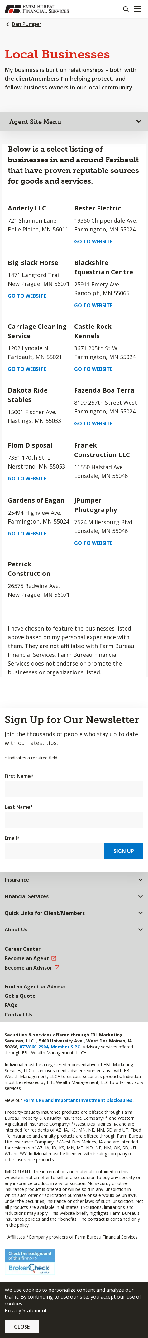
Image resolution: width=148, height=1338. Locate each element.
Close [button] (22, 1326)
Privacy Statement (26, 1310)
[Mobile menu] (137, 9)
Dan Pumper (26, 24)
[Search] (125, 9)
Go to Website (93, 241)
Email (12, 837)
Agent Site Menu (35, 121)
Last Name (19, 806)
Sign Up (124, 851)
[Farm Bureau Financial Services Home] (37, 9)
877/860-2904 (33, 1047)
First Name (19, 776)
